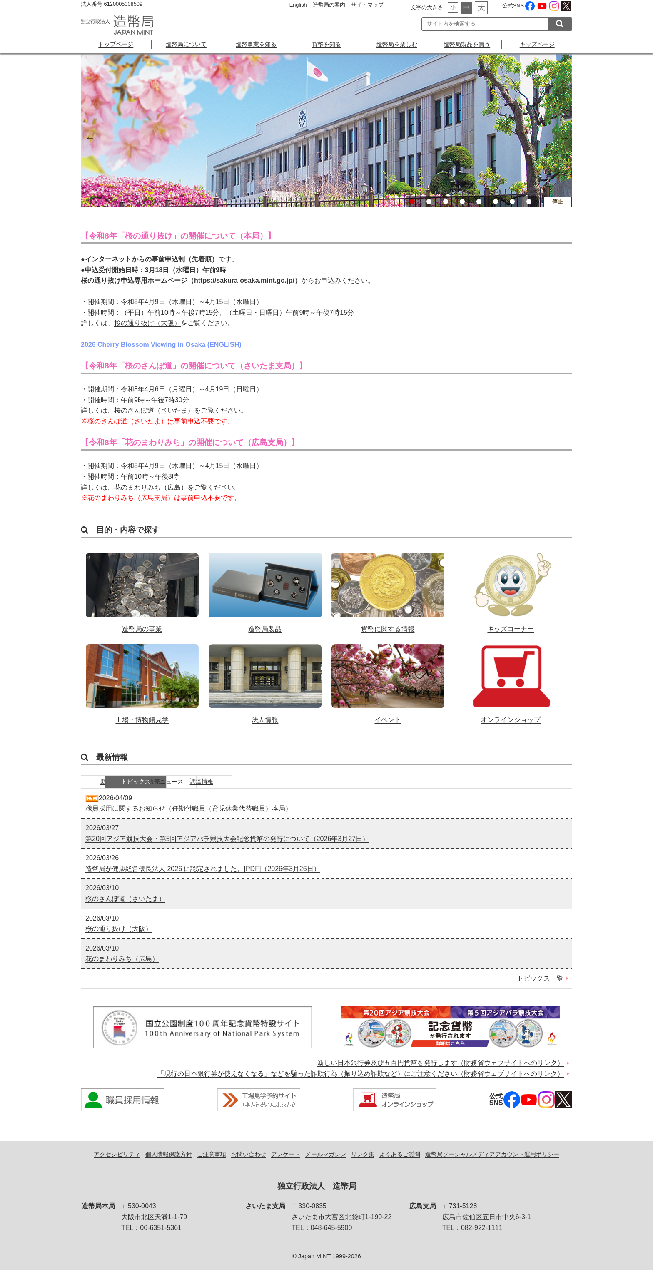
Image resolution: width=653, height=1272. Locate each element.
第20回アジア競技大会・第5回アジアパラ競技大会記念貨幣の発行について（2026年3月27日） (227, 841)
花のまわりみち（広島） (150, 487)
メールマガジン (325, 1156)
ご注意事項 (211, 1156)
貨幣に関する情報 (387, 588)
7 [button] (512, 201)
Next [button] (564, 136)
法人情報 (265, 679)
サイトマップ (367, 5)
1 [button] (412, 201)
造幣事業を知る (256, 44)
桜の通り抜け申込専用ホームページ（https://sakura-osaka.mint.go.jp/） (191, 280)
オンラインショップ (510, 679)
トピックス (174, 783)
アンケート (285, 1156)
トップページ (115, 44)
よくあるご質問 (399, 1156)
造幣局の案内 (329, 5)
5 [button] (478, 201)
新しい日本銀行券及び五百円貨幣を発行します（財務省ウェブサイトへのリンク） (440, 1065)
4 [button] (462, 201)
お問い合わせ (248, 1156)
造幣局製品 (265, 588)
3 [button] (445, 201)
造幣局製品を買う (467, 44)
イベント (387, 679)
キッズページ (537, 44)
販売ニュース (236, 783)
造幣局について (186, 44)
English (298, 5)
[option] (326, 130)
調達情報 (299, 783)
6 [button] (495, 201)
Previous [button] (89, 136)
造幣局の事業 (142, 588)
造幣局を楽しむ (396, 44)
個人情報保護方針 (168, 1156)
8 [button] (528, 201)
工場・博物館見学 (142, 679)
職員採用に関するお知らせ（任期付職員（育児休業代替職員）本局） (188, 811)
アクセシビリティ (117, 1156)
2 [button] (428, 201)
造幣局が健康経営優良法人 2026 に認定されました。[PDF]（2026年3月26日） (202, 871)
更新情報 (112, 783)
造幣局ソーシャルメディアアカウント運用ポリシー (492, 1156)
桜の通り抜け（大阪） (147, 323)
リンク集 (362, 1156)
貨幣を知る (326, 44)
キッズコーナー (510, 588)
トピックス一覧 (540, 980)
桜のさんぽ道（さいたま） (154, 410)
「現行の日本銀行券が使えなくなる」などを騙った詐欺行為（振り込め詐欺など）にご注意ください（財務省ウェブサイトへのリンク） (360, 1076)
